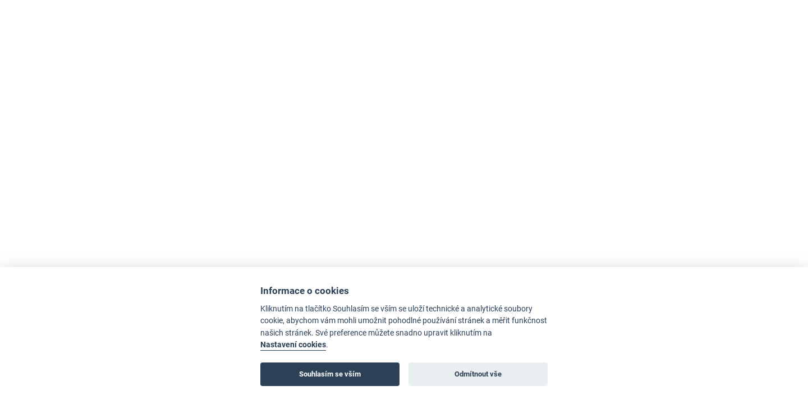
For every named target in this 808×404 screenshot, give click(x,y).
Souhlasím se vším (330, 374)
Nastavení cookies (293, 345)
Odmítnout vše (478, 374)
